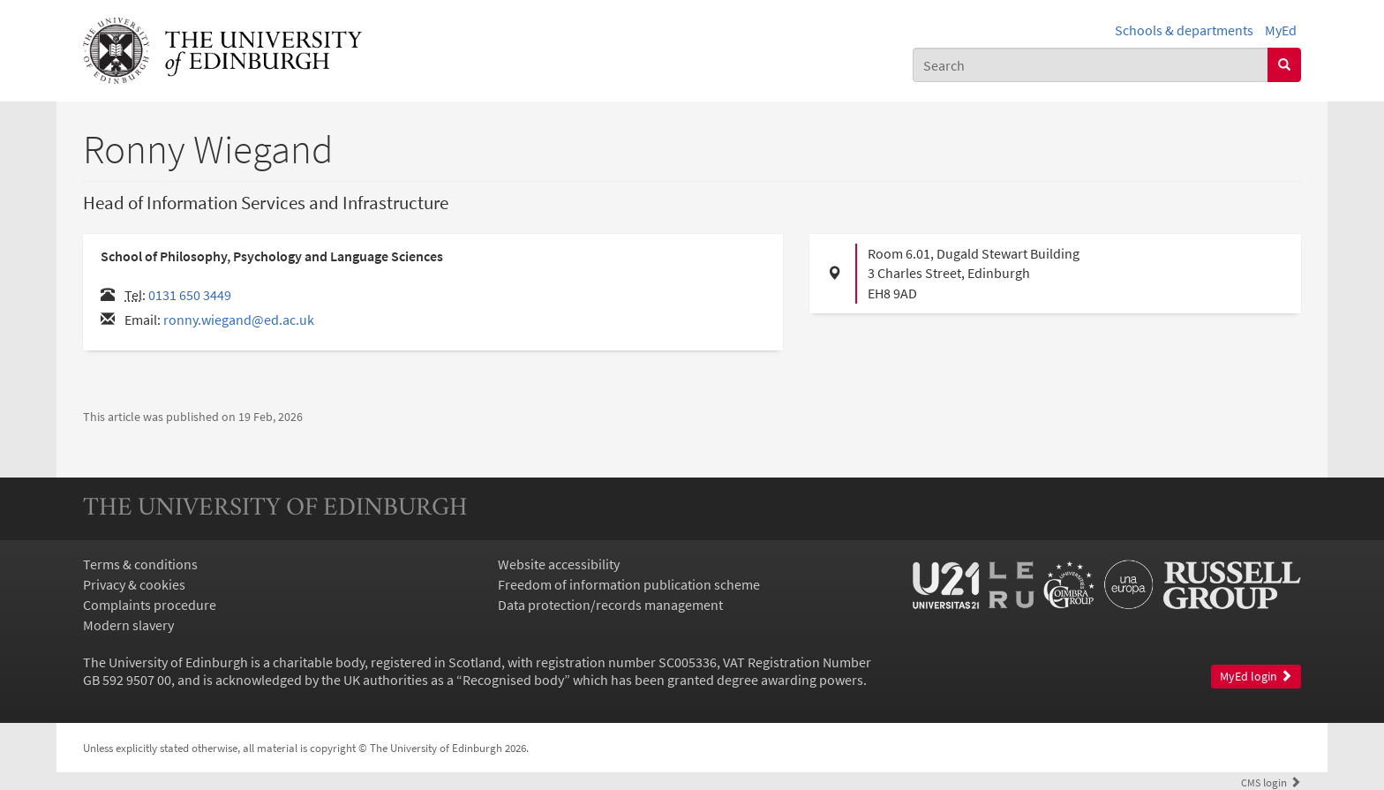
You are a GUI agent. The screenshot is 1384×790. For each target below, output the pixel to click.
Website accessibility (559, 564)
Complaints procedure (149, 604)
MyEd (1281, 30)
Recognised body (513, 679)
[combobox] (1090, 65)
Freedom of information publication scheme (629, 584)
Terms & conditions (140, 564)
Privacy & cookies (134, 584)
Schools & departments (1184, 30)
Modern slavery (128, 625)
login (1271, 782)
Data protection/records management (610, 604)
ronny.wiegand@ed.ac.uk (238, 319)
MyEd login (1256, 676)
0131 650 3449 (189, 295)
